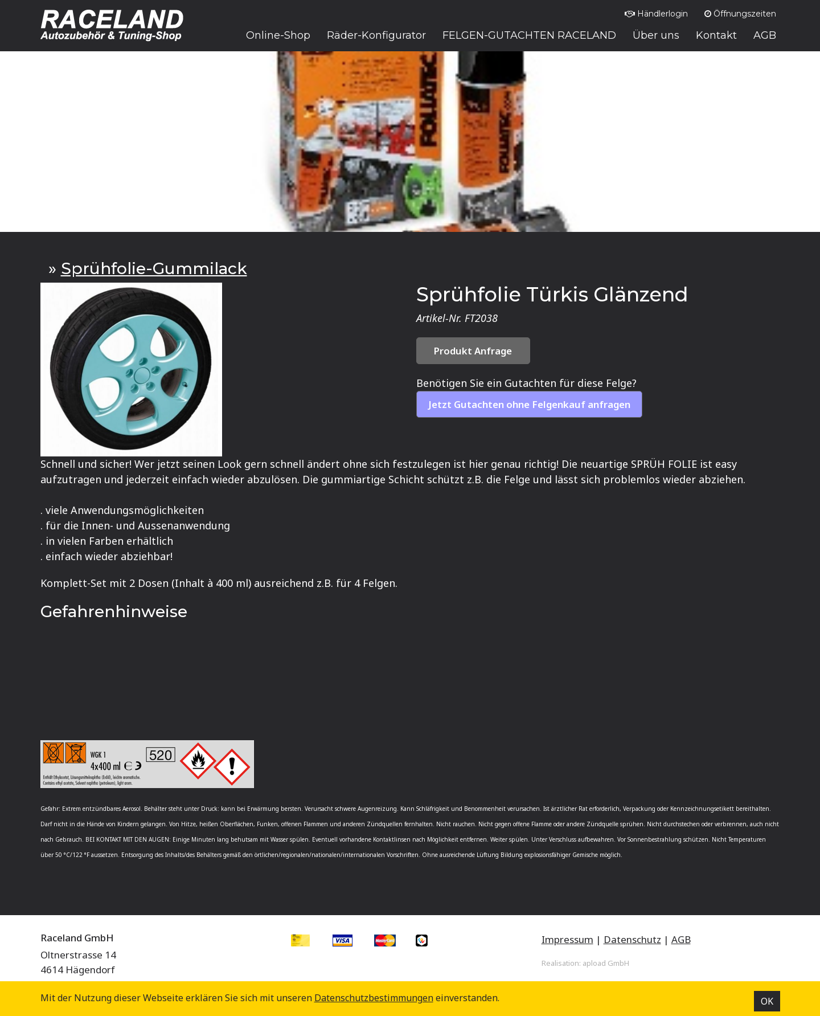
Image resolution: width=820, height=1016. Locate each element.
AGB (681, 939)
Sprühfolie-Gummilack (154, 268)
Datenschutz (632, 939)
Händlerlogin (656, 14)
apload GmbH (606, 963)
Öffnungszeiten (740, 14)
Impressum (567, 939)
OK (767, 1001)
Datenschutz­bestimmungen (373, 997)
